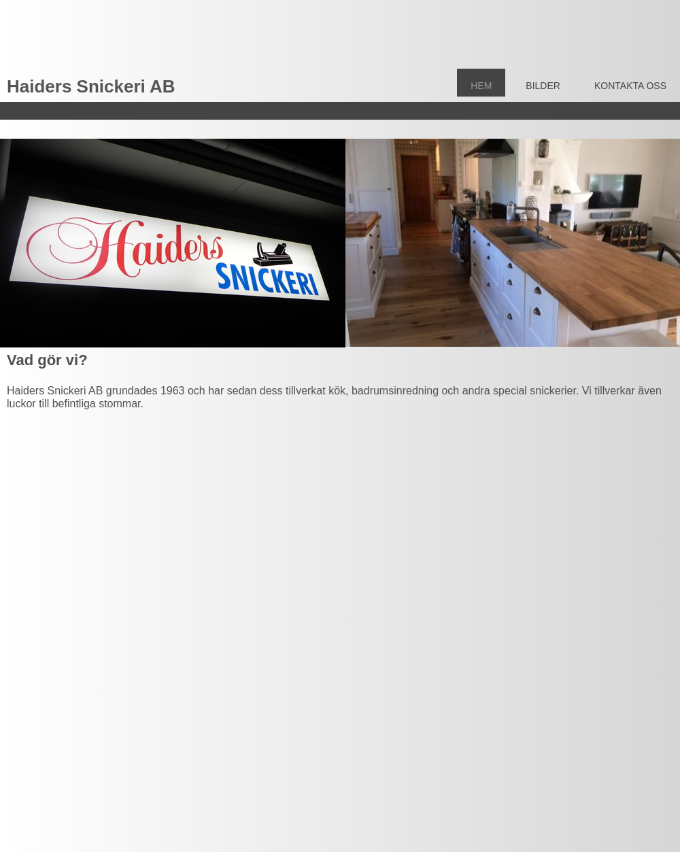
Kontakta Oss (630, 85)
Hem (481, 85)
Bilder (543, 85)
